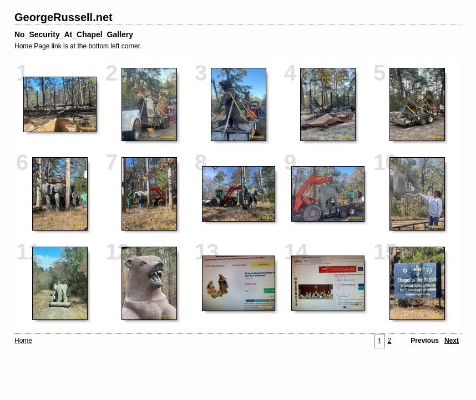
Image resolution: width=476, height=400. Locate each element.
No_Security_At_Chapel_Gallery (73, 34)
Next (451, 340)
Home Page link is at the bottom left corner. (77, 46)
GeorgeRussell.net (63, 17)
